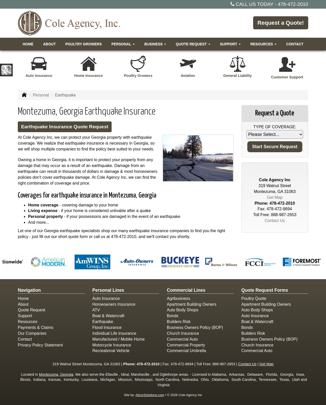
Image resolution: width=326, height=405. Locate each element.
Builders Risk (179, 321)
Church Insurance (183, 333)
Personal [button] (122, 44)
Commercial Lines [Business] (186, 290)
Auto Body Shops (182, 310)
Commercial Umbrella (186, 350)
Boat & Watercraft (108, 316)
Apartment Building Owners (191, 304)
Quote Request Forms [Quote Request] (264, 290)
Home (28, 44)
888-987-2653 (283, 215)
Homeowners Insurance (113, 304)
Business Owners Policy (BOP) (195, 327)
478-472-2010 (293, 4)
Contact (294, 44)
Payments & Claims (35, 327)
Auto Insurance (106, 298)
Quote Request (31, 310)
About (49, 44)
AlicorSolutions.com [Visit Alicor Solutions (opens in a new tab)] (149, 395)
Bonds (172, 316)
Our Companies (32, 333)
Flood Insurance (107, 327)
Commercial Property (186, 345)
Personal (41, 95)
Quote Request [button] (193, 44)
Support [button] (230, 44)
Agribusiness (178, 298)
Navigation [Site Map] (29, 290)
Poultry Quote (253, 298)
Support (25, 316)
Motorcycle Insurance (111, 345)
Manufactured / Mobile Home (118, 339)
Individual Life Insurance (114, 333)
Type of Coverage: (274, 127)
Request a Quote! (280, 23)
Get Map (274, 197)
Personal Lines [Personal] (108, 290)
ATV (96, 310)
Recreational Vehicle (111, 350)
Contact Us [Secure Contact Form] (275, 220)
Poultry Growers (83, 44)
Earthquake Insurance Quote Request (64, 126)
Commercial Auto (182, 339)
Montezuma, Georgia (56, 374)
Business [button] (155, 44)
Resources (27, 321)
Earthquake (102, 321)
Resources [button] (263, 44)
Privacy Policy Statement (40, 345)
